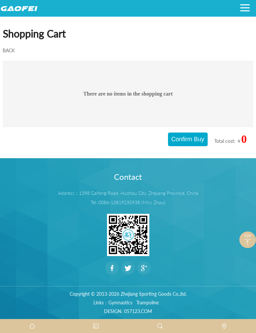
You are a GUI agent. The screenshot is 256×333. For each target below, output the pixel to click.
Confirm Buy (187, 139)
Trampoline (147, 302)
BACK (9, 50)
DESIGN (112, 311)
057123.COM (138, 311)
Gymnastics (120, 302)
